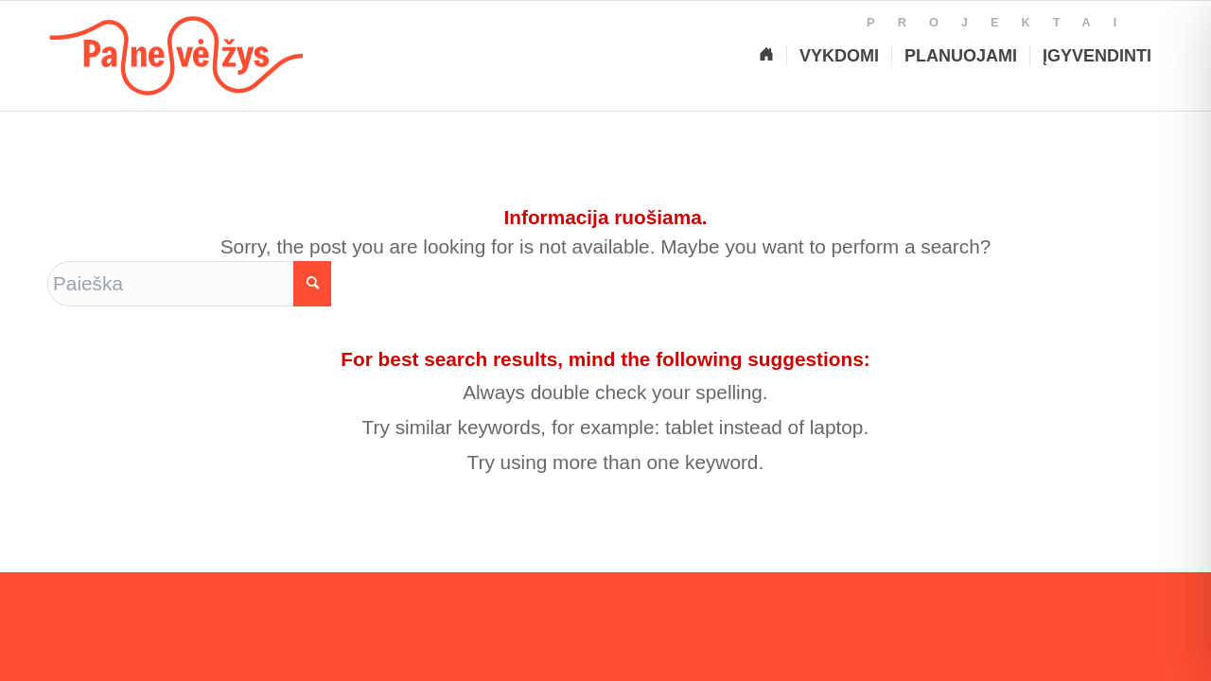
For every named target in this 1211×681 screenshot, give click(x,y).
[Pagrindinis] (766, 56)
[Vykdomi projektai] (838, 56)
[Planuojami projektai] (960, 56)
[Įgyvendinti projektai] (1096, 56)
